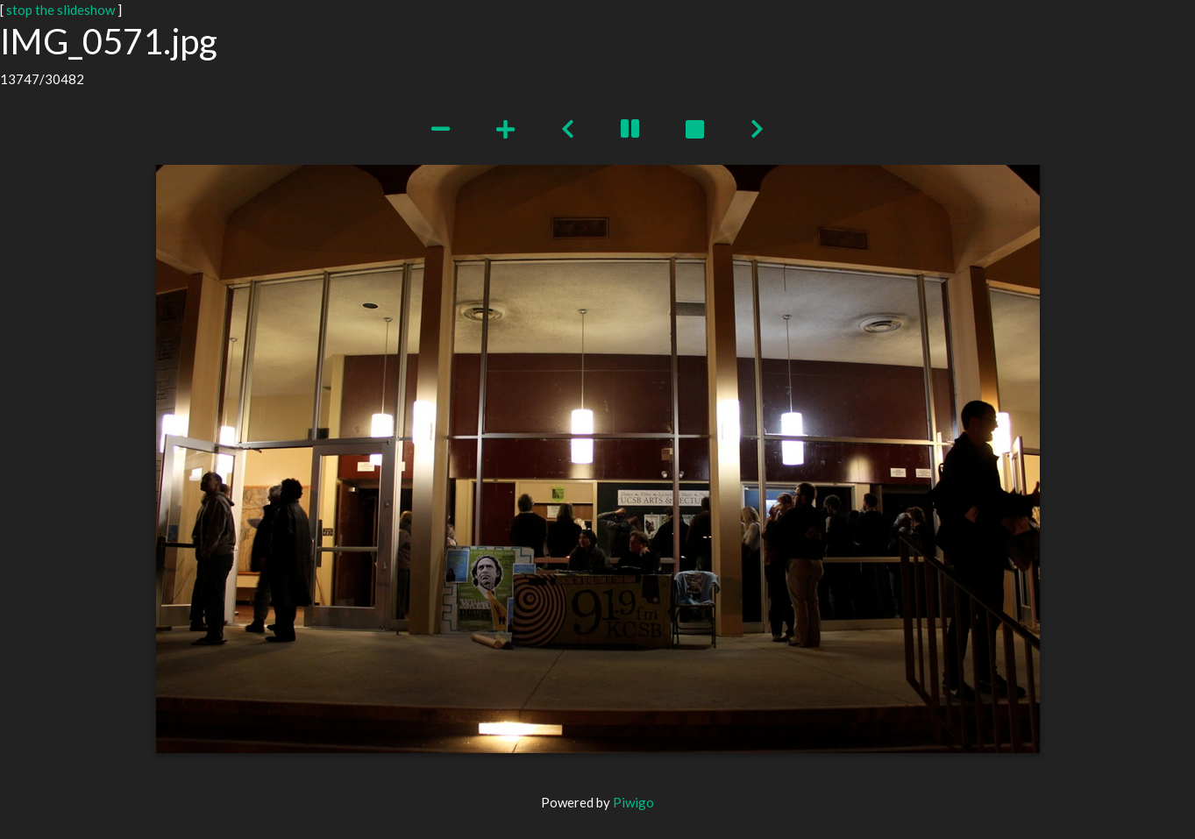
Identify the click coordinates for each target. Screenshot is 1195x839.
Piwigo (633, 802)
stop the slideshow (60, 10)
